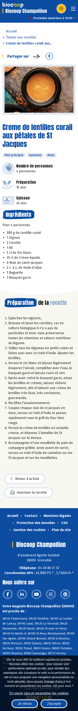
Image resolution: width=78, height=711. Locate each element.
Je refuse (25, 703)
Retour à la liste (24, 479)
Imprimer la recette (28, 492)
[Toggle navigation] (73, 10)
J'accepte (54, 703)
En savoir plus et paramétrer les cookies (39, 693)
